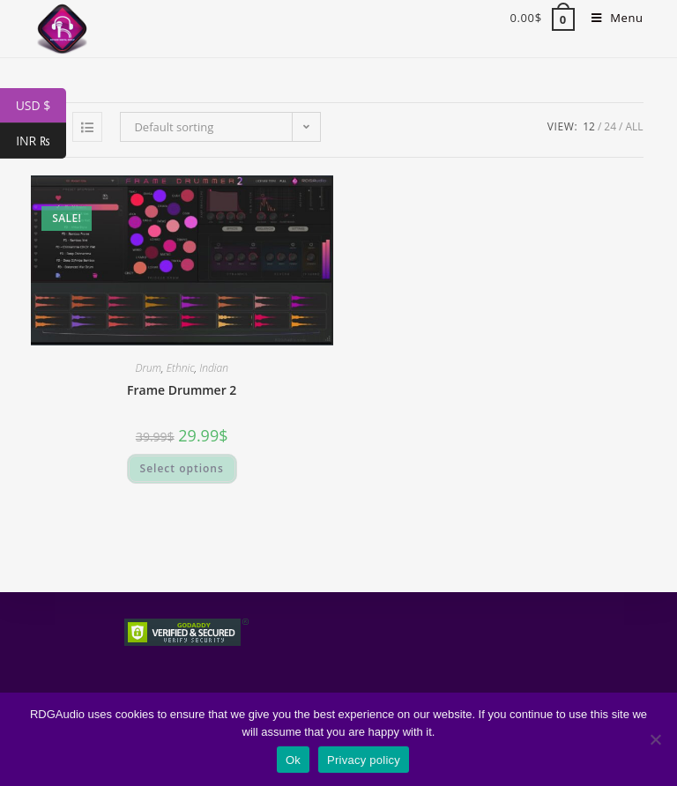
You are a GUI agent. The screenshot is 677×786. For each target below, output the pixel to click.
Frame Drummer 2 (181, 390)
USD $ (41, 105)
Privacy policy (363, 760)
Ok (293, 760)
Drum (148, 367)
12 (589, 126)
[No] (655, 739)
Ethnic (181, 367)
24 (610, 126)
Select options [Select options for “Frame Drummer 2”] (182, 468)
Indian (213, 367)
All (634, 126)
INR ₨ (41, 141)
